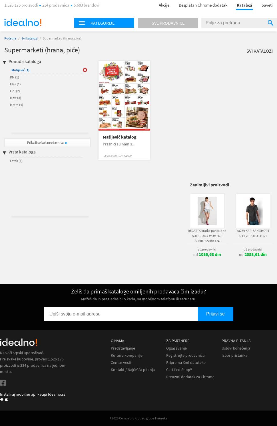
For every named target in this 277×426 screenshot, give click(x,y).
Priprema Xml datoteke (186, 362)
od (207, 254)
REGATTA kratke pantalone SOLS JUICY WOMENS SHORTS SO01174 (207, 235)
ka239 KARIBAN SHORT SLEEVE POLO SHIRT (252, 233)
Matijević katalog (120, 137)
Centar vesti (121, 362)
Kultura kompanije (126, 355)
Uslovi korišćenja (236, 348)
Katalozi (244, 5)
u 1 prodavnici (207, 249)
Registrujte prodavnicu (185, 355)
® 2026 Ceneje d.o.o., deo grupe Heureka (138, 418)
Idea (15, 84)
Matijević (20, 70)
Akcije (164, 5)
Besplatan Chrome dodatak (203, 5)
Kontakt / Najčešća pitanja (133, 369)
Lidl (15, 91)
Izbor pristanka (234, 355)
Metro (16, 104)
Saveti (267, 5)
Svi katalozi (29, 38)
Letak (16, 161)
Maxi (15, 98)
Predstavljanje (123, 348)
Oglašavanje (176, 348)
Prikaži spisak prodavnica (45, 142)
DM (14, 77)
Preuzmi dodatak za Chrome (190, 376)
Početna (10, 38)
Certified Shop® (179, 369)
